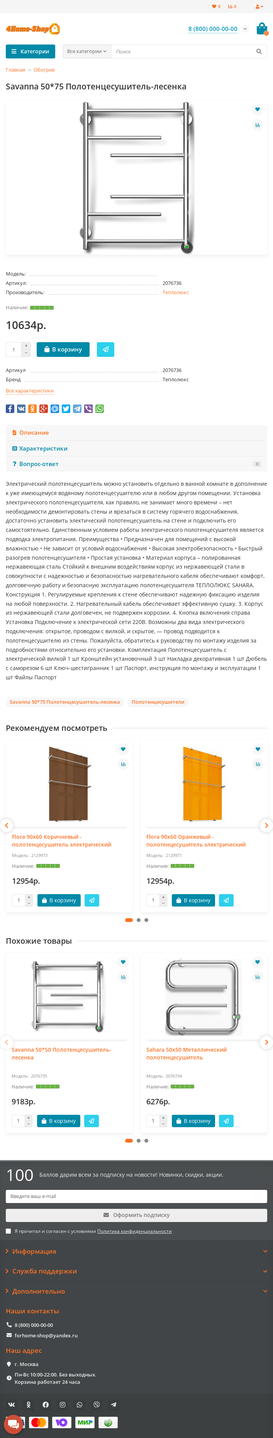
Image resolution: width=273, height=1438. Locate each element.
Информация (136, 1251)
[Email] (136, 1196)
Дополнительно (136, 1291)
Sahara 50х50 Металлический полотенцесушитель (186, 1053)
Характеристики (40, 448)
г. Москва (27, 1364)
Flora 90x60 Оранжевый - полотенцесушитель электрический (196, 840)
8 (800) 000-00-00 (34, 1324)
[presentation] (6, 825)
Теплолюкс (176, 292)
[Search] (189, 51)
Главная (15, 69)
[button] (129, 920)
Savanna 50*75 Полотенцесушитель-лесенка (65, 701)
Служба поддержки (136, 1271)
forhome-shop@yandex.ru (46, 1335)
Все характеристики (30, 390)
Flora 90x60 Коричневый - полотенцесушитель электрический (61, 840)
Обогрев (44, 69)
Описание (30, 432)
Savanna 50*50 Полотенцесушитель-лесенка (61, 1053)
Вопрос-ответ (136, 464)
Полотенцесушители (158, 701)
